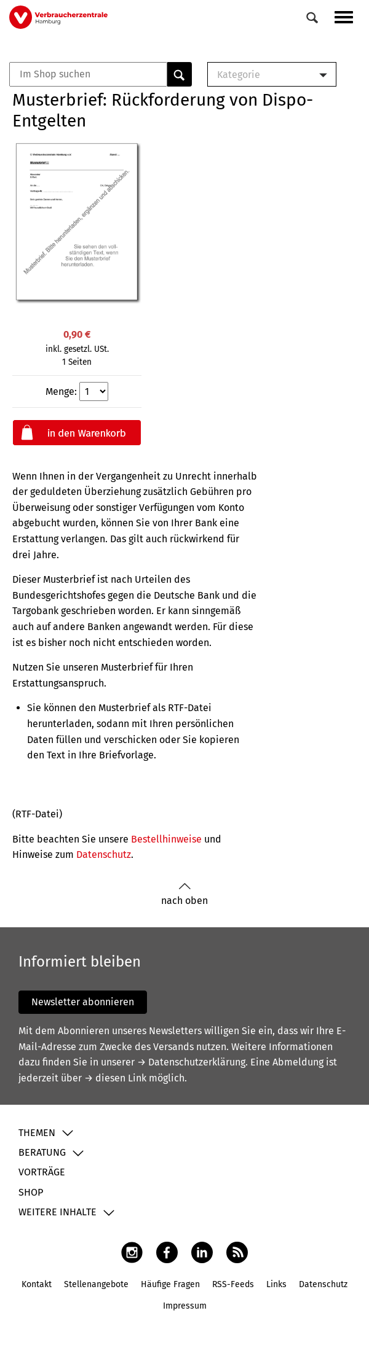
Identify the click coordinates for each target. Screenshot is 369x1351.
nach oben (184, 894)
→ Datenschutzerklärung (191, 1062)
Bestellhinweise (166, 839)
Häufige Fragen (170, 1284)
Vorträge (41, 1172)
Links (276, 1284)
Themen (36, 1133)
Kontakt (37, 1284)
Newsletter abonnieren (82, 1002)
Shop (30, 1192)
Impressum (185, 1306)
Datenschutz (103, 854)
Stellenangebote (96, 1284)
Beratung (42, 1152)
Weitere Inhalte (57, 1212)
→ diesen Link (115, 1078)
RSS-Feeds (233, 1284)
